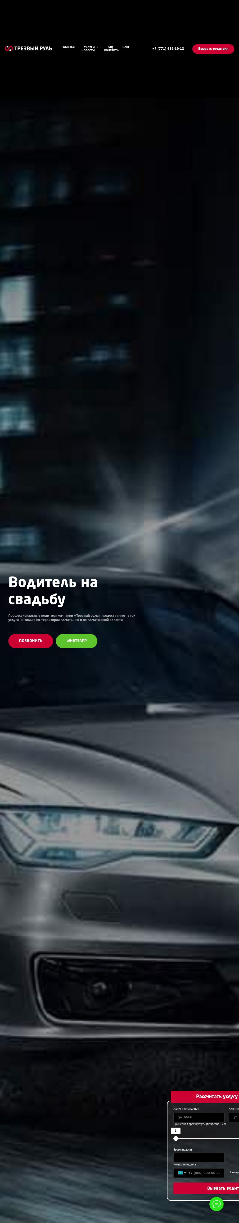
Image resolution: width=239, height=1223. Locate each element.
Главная (68, 47)
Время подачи (182, 1149)
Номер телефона (184, 1164)
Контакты (111, 50)
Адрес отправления (186, 1109)
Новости (88, 50)
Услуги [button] (89, 47)
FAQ (110, 47)
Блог (126, 47)
